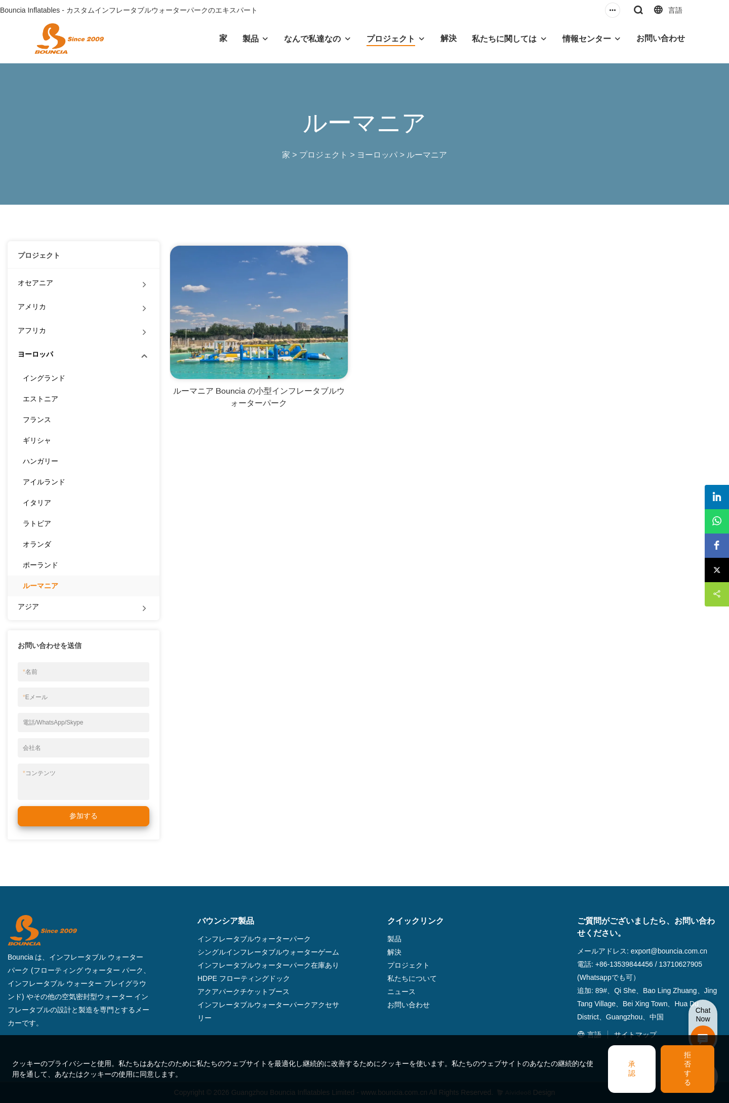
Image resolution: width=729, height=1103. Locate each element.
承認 (631, 1068)
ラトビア (37, 523)
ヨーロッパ (377, 154)
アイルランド (44, 482)
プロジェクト (391, 38)
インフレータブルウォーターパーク (254, 939)
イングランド (44, 378)
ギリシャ (37, 440)
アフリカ (32, 330)
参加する (83, 816)
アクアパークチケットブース (243, 991)
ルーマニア (427, 154)
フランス (37, 419)
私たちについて (412, 978)
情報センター (586, 38)
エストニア (40, 399)
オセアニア (35, 283)
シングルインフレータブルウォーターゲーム (268, 952)
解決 (448, 38)
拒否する (687, 1068)
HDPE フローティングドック (243, 978)
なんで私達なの (312, 38)
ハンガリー (40, 461)
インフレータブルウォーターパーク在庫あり (268, 965)
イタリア (37, 503)
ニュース (401, 991)
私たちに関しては (504, 38)
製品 (250, 38)
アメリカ (32, 306)
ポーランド (40, 565)
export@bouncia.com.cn (669, 951)
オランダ (37, 544)
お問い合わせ (660, 38)
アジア (28, 606)
